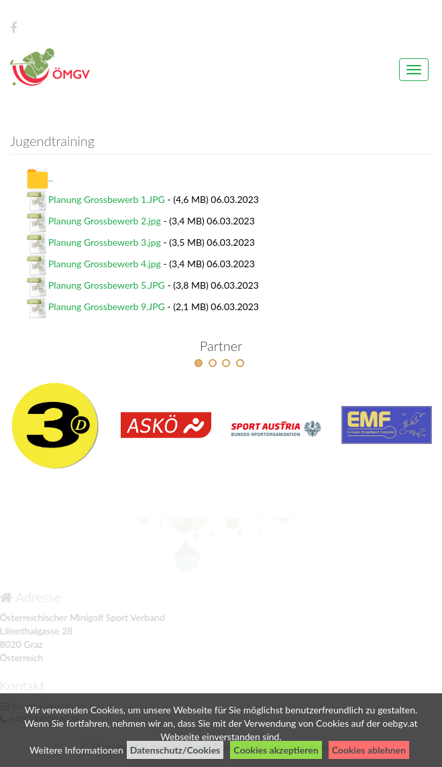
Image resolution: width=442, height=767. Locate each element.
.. (40, 178)
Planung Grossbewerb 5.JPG (106, 285)
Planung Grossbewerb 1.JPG (106, 199)
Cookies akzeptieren (275, 750)
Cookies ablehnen (369, 750)
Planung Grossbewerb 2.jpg (104, 220)
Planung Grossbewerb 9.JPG (106, 306)
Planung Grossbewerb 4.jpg (104, 263)
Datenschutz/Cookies (175, 750)
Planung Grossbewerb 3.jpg (104, 242)
